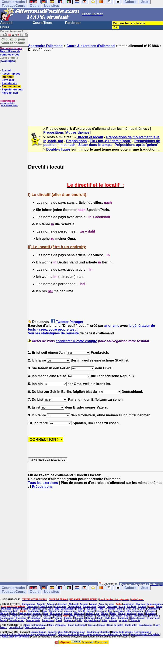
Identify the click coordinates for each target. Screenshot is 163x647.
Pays (72, 616)
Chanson (140, 604)
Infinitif (81, 611)
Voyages (123, 620)
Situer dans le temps (95, 145)
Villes (104, 620)
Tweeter (62, 322)
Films (100, 609)
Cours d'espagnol (57, 625)
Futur (120, 609)
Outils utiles (131, 625)
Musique (68, 613)
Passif (57, 616)
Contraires (112, 606)
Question (78, 618)
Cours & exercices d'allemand (90, 46)
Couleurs (131, 606)
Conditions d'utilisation (98, 632)
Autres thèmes (78, 132)
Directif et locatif (90, 137)
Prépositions (53, 132)
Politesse (90, 616)
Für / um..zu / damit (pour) (110, 141)
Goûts (142, 609)
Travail (59, 620)
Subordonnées (137, 618)
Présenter (57, 618)
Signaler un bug (12, 89)
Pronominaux (141, 616)
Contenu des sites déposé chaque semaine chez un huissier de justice (93, 634)
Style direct (110, 618)
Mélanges (79, 613)
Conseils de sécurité (122, 632)
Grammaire (153, 609)
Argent (93, 604)
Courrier (142, 606)
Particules (47, 616)
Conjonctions (74, 606)
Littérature (150, 611)
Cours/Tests (42, 23)
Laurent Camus (38, 632)
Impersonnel (70, 611)
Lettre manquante (134, 611)
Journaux (119, 611)
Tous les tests (33, 620)
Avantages (8, 60)
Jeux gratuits (7, 103)
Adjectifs (51, 604)
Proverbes (21, 618)
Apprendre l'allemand (45, 46)
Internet (91, 611)
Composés (32, 606)
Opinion (16, 616)
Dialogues (6, 609)
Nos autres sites (9, 105)
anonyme (111, 325)
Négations (5, 616)
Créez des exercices (35, 627)
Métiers (104, 613)
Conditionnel (45, 606)
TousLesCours (13, 5)
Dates (159, 606)
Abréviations (28, 604)
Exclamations (67, 609)
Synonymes (153, 618)
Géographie (34, 611)
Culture (130, 588)
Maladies (36, 613)
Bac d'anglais (145, 625)
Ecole (50, 609)
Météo (113, 613)
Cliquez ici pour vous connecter (13, 40)
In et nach (67, 145)
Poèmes (128, 616)
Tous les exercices (43, 483)
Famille (80, 609)
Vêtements (134, 620)
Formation (110, 609)
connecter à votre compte (76, 341)
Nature (121, 613)
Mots (45, 613)
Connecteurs (89, 606)
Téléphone (69, 620)
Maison (13, 613)
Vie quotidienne (92, 620)
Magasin (4, 613)
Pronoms (153, 616)
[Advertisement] (95, 85)
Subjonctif (123, 618)
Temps (3, 620)
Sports (99, 618)
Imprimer (8, 76)
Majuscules (25, 613)
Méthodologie (92, 613)
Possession (116, 616)
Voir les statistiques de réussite (53, 333)
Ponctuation (102, 616)
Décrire (26, 609)
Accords (41, 604)
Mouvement (56, 613)
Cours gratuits (13, 588)
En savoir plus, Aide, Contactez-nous (66, 632)
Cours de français (96, 625)
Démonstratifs (39, 609)
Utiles (5, 27)
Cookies (4, 637)
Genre (135, 609)
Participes (36, 616)
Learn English (16, 627)
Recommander (11, 86)
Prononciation (7, 618)
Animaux (84, 604)
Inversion (101, 611)
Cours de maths (115, 625)
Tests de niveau (16, 620)
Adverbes (62, 604)
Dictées (17, 609)
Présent (47, 618)
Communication (155, 604)
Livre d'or (8, 80)
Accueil (6, 23)
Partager (76, 322)
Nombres (131, 613)
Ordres (25, 616)
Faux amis (91, 609)
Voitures (113, 620)
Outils (34, 5)
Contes (101, 606)
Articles (110, 604)
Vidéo (79, 620)
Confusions (60, 606)
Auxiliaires (128, 604)
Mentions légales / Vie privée (145, 634)
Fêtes (127, 609)
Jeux (145, 588)
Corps (122, 606)
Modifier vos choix (19, 637)
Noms (140, 613)
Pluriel (80, 616)
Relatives (90, 618)
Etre (57, 609)
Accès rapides (10, 73)
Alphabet (73, 604)
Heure (44, 611)
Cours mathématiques (35, 625)
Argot (101, 604)
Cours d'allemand (77, 625)
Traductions (48, 620)
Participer (73, 23)
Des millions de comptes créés (11, 51)
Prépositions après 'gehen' (136, 145)
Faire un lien (10, 92)
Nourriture (150, 613)
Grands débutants (9, 611)
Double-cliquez (58, 149)
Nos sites (51, 5)
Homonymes (55, 611)
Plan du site (9, 83)
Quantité (68, 618)
